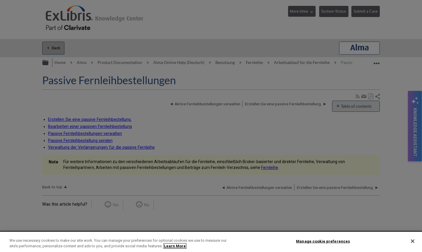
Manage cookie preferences (323, 241)
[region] (211, 242)
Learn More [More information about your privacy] (175, 246)
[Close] (412, 241)
